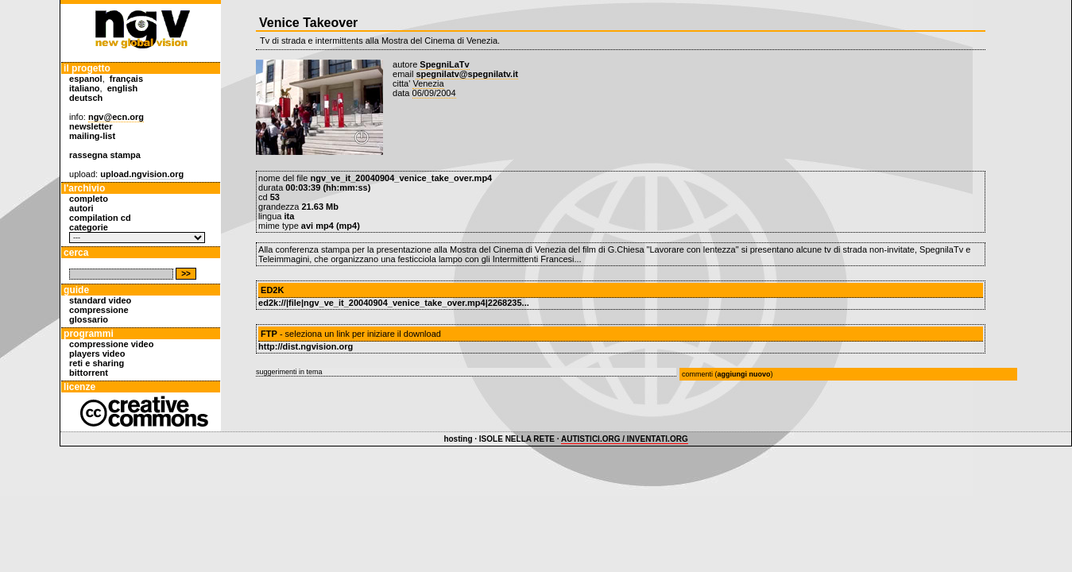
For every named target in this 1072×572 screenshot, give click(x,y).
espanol (86, 78)
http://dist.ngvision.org (305, 346)
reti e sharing (96, 363)
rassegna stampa (105, 155)
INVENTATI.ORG (657, 439)
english (122, 88)
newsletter (90, 126)
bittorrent (88, 372)
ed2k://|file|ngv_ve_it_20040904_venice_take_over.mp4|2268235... (393, 302)
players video (97, 353)
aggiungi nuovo (744, 374)
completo (88, 198)
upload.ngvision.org (142, 174)
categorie (88, 227)
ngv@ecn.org (116, 117)
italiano (84, 88)
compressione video (111, 344)
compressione (99, 310)
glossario (88, 319)
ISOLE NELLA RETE (517, 439)
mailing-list (92, 136)
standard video (100, 300)
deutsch (86, 97)
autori (81, 208)
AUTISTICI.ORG (590, 439)
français (126, 78)
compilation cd (100, 217)
